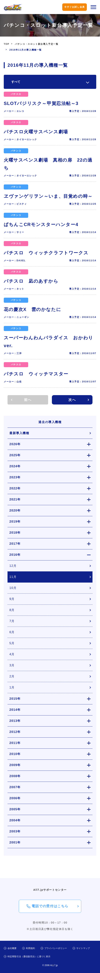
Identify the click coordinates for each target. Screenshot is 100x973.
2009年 (15, 765)
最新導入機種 (19, 433)
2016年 (15, 554)
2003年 (15, 831)
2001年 (15, 842)
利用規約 (30, 948)
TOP (6, 44)
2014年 (15, 709)
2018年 (15, 532)
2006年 (15, 798)
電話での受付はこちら (50, 906)
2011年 (15, 743)
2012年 (15, 731)
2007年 (15, 787)
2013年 (15, 720)
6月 (12, 632)
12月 (13, 565)
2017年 (15, 543)
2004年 (15, 820)
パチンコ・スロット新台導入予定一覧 (36, 44)
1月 (12, 687)
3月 (12, 665)
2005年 (15, 809)
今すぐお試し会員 (74, 7)
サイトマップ (83, 948)
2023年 (15, 477)
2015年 (15, 698)
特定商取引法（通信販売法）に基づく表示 (29, 956)
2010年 (15, 754)
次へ (72, 400)
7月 (12, 621)
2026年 (15, 444)
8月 (12, 610)
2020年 (15, 510)
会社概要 (12, 948)
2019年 (15, 521)
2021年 (15, 499)
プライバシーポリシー (55, 948)
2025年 (15, 455)
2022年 (15, 488)
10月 (13, 587)
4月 (12, 654)
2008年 (15, 776)
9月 (12, 599)
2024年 (15, 466)
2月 (12, 676)
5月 (12, 643)
